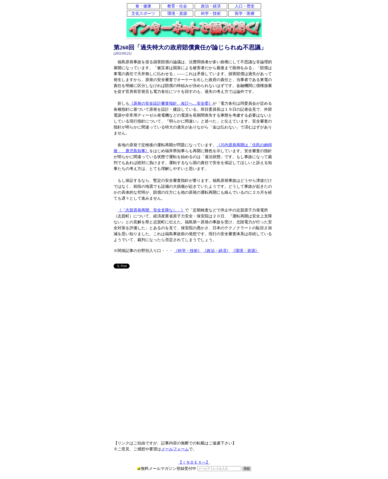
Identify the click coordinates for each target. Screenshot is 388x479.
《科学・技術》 (188, 251)
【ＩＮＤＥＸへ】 (194, 462)
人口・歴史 (245, 6)
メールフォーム (175, 449)
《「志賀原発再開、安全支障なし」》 (151, 210)
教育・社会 (177, 6)
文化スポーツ (143, 13)
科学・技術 (211, 13)
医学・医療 (245, 13)
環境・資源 (177, 13)
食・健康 (143, 6)
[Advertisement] (194, 311)
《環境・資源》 (245, 251)
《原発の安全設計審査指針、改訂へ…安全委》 (171, 103)
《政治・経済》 (216, 251)
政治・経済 (211, 6)
